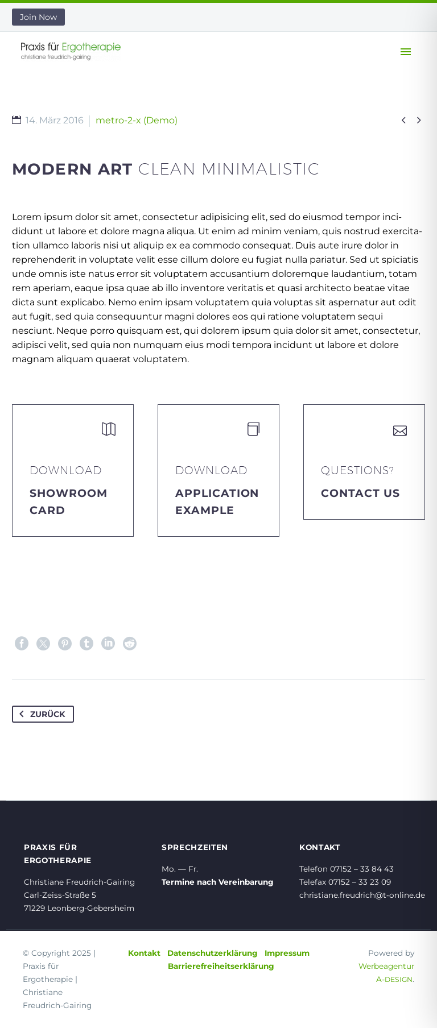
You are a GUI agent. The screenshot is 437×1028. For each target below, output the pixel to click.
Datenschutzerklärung (212, 952)
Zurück (40, 714)
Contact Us (360, 493)
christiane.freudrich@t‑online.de (362, 895)
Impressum (287, 952)
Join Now (38, 17)
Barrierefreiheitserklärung (221, 966)
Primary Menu (406, 51)
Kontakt (144, 952)
